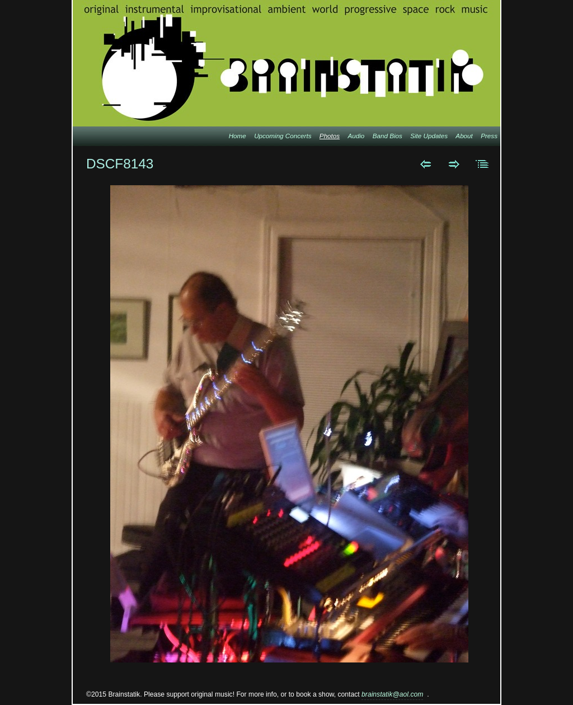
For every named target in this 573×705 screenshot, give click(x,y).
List (482, 164)
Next (454, 164)
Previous (425, 164)
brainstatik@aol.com (392, 694)
